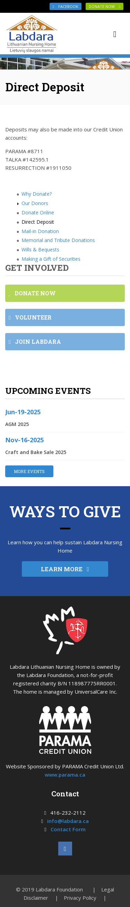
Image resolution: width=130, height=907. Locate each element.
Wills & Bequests (40, 249)
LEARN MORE (65, 569)
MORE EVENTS (29, 471)
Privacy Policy (80, 897)
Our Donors (34, 203)
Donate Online (37, 212)
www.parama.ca (65, 774)
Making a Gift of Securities (50, 259)
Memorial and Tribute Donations (58, 240)
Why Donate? (36, 194)
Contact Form (68, 829)
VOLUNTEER (30, 319)
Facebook (65, 6)
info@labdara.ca (68, 820)
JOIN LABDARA (35, 343)
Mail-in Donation (40, 231)
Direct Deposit (37, 222)
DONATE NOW (104, 6)
